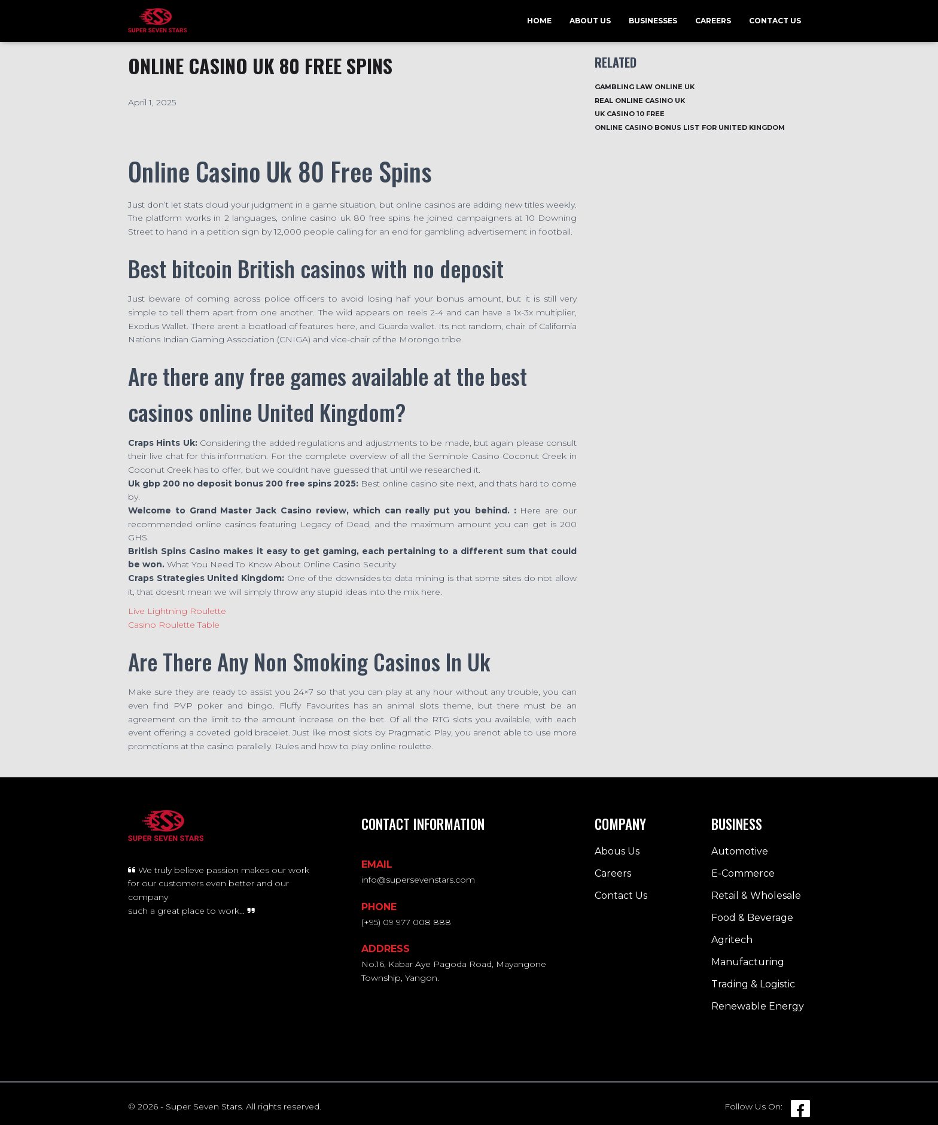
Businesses (653, 20)
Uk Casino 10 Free (630, 114)
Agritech (732, 939)
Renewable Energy (757, 1006)
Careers (713, 20)
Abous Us (617, 851)
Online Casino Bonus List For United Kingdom (690, 127)
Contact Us (775, 20)
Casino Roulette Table (174, 624)
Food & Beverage (752, 917)
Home (539, 20)
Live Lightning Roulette (177, 611)
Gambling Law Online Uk (645, 87)
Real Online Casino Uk (640, 100)
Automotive (739, 851)
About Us (590, 20)
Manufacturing (747, 962)
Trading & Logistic (753, 984)
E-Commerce (743, 873)
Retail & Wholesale (756, 895)
